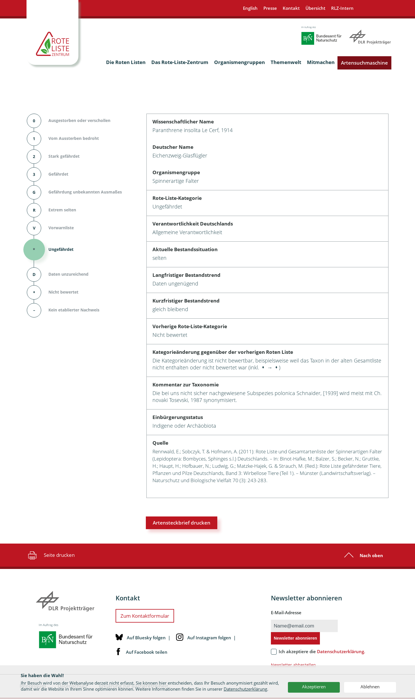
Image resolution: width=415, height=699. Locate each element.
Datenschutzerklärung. (341, 651)
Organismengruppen (239, 62)
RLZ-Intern (342, 8)
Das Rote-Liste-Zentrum (179, 62)
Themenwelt (286, 62)
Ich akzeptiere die (322, 651)
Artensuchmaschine (364, 62)
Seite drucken (51, 555)
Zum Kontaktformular (144, 615)
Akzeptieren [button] (314, 686)
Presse (270, 8)
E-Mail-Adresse (286, 612)
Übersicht (315, 8)
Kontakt (291, 8)
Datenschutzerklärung (245, 689)
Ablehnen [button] (370, 686)
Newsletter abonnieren (295, 638)
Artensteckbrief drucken (181, 522)
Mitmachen (321, 62)
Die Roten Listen (126, 62)
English (250, 8)
